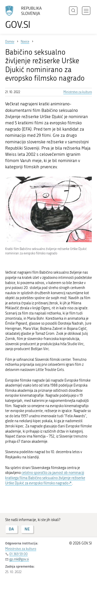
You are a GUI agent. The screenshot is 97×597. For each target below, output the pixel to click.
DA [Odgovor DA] (11, 529)
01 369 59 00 (18, 554)
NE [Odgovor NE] (27, 529)
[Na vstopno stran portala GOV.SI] (26, 17)
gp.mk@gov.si (19, 559)
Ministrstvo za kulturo (77, 92)
